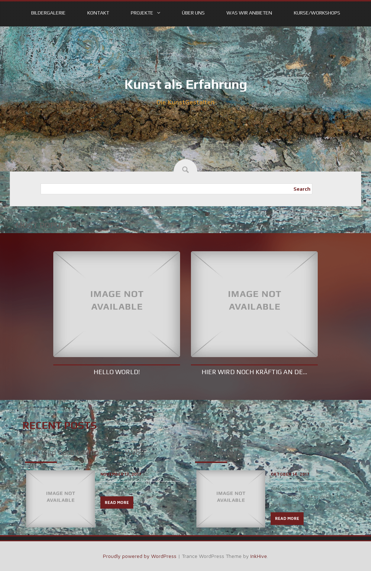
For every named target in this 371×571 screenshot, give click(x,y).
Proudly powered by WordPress (139, 556)
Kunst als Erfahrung (185, 84)
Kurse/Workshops (317, 13)
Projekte (142, 13)
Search (301, 189)
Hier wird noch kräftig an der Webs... (87, 452)
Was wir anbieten (249, 13)
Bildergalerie (48, 13)
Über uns (193, 13)
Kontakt (98, 13)
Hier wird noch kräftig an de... (254, 372)
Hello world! (116, 372)
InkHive (258, 556)
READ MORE (117, 502)
